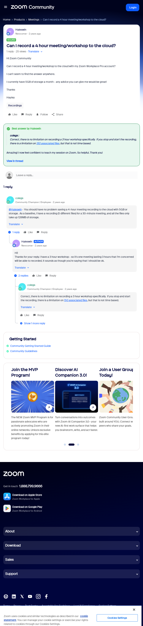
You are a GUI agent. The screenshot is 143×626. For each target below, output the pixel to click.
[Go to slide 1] (65, 444)
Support (11, 574)
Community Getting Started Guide (30, 346)
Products (19, 19)
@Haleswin (15, 209)
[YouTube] (30, 596)
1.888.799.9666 (30, 486)
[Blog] (5, 596)
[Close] (134, 609)
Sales (9, 559)
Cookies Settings (117, 617)
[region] (71, 615)
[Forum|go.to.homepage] (32, 7)
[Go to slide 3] (78, 444)
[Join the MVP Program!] (62, 405)
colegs (19, 198)
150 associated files (47, 143)
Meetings (33, 19)
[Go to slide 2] (71, 444)
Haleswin (20, 29)
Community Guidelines (23, 351)
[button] (5, 7)
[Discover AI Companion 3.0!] (106, 405)
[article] (72, 215)
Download (13, 545)
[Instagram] (38, 596)
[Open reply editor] (71, 175)
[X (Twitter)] (22, 596)
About (10, 531)
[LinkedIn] (13, 596)
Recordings (15, 105)
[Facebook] (46, 596)
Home (6, 19)
